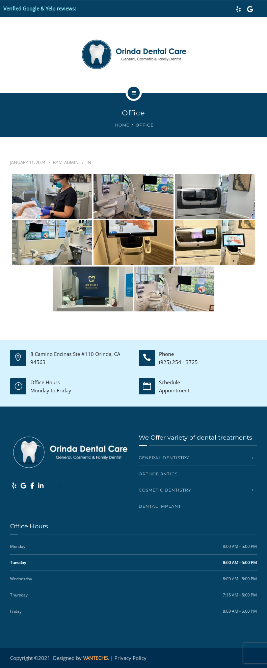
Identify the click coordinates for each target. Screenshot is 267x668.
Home (122, 125)
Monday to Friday (50, 390)
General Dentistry (164, 457)
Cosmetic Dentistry (165, 490)
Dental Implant (160, 506)
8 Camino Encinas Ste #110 (62, 354)
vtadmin (69, 162)
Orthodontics (158, 473)
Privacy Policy (130, 658)
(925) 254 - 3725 (178, 362)
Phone (166, 354)
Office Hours (45, 382)
